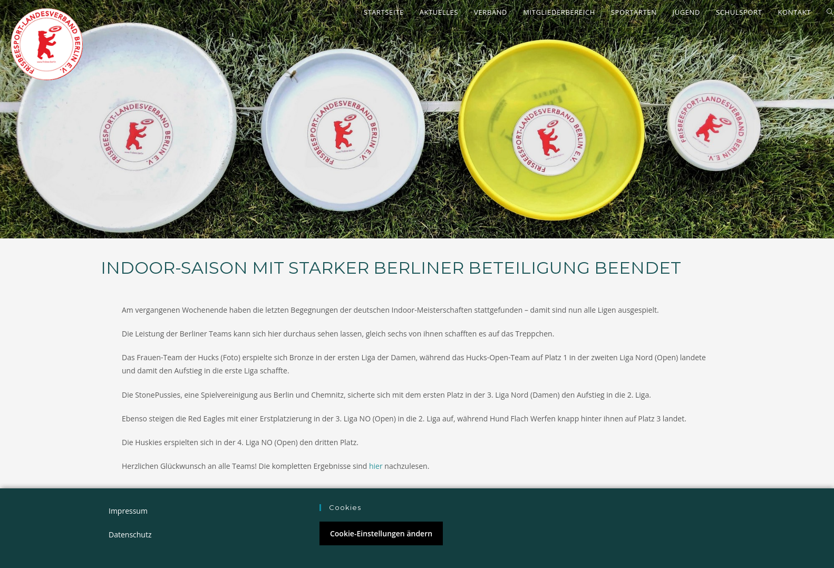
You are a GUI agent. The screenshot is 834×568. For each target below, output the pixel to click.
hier (376, 466)
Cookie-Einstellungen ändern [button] (381, 533)
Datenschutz (130, 535)
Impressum (128, 511)
